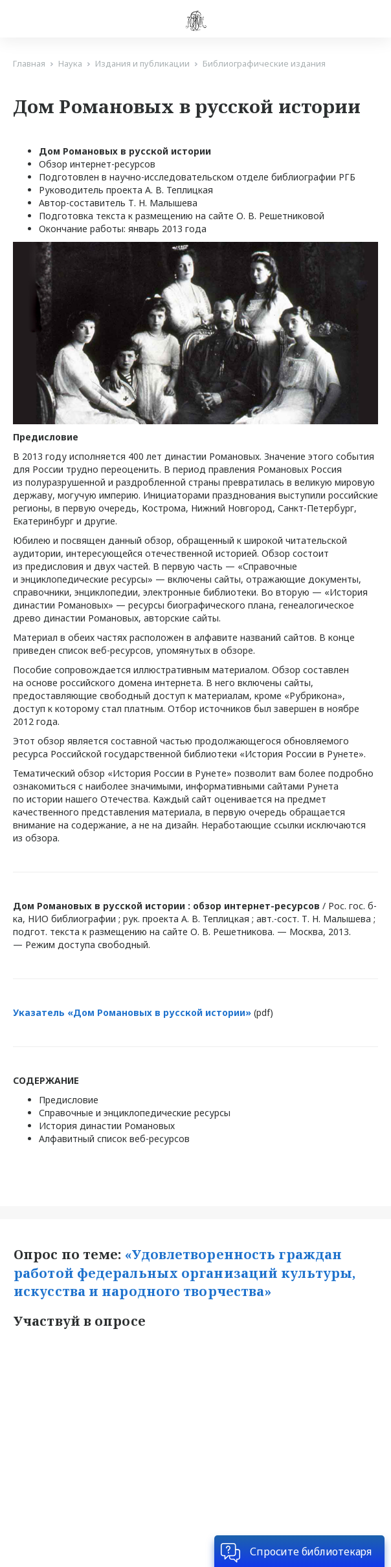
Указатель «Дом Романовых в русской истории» (133, 1012)
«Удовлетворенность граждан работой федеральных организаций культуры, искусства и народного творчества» (186, 1273)
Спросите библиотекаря (311, 1551)
